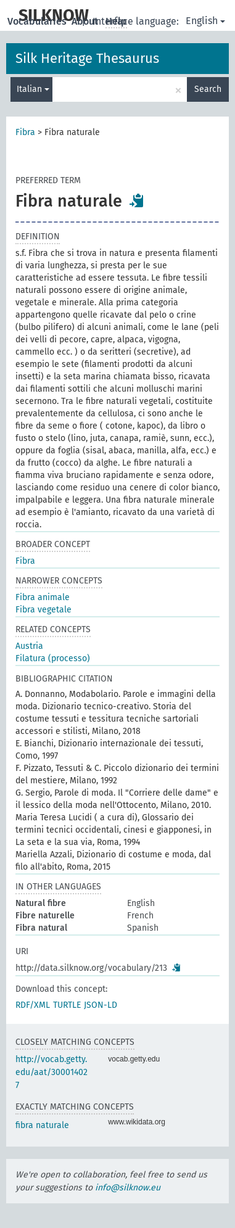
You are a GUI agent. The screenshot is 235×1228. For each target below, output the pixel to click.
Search (207, 89)
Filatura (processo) (52, 658)
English (205, 21)
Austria (29, 646)
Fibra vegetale (43, 609)
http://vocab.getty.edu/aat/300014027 (51, 1072)
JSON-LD (100, 1005)
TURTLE (67, 1005)
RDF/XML (32, 1005)
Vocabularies (38, 21)
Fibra (25, 132)
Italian (33, 89)
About (86, 21)
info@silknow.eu (127, 1187)
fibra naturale (42, 1125)
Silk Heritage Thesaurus (87, 58)
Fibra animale (42, 597)
